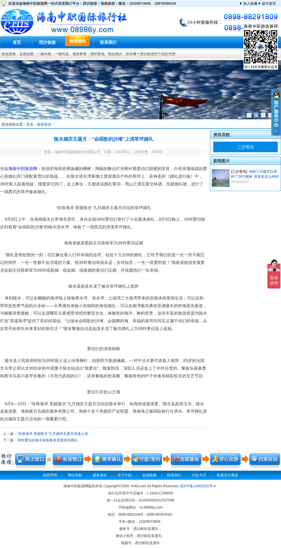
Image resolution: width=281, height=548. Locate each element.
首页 (17, 42)
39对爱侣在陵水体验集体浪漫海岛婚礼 (47, 440)
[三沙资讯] (239, 171)
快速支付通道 (227, 475)
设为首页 (269, 3)
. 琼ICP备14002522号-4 (197, 486)
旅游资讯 (78, 41)
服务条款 (100, 475)
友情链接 (149, 475)
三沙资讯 (245, 147)
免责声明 (50, 475)
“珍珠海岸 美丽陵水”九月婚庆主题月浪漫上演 (52, 434)
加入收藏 (250, 3)
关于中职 (124, 475)
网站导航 (75, 475)
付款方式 (199, 475)
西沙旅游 (47, 42)
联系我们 (108, 42)
